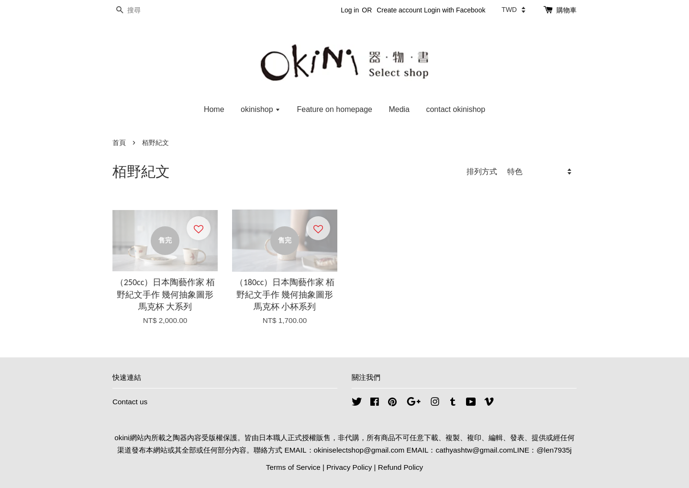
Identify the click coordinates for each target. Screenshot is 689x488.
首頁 (119, 142)
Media (399, 109)
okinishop (260, 109)
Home (214, 109)
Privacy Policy (349, 467)
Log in (350, 10)
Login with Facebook (454, 10)
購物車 (566, 10)
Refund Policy (400, 467)
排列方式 (482, 171)
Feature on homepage (334, 109)
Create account (399, 10)
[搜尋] (141, 10)
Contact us (129, 402)
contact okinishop (455, 109)
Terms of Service (293, 467)
